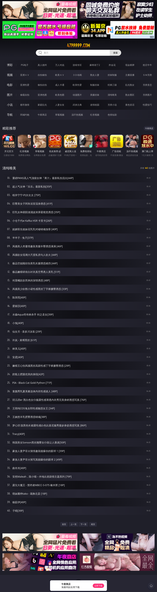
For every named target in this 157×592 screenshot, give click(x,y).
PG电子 (24, 65)
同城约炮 (24, 114)
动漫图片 (77, 94)
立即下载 (98, 585)
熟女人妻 (94, 74)
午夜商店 (42, 114)
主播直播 (129, 74)
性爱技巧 (147, 104)
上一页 (74, 524)
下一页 (83, 524)
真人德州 (42, 65)
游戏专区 (77, 65)
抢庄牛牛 (147, 65)
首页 (64, 524)
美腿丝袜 (94, 94)
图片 (10, 95)
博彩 (10, 65)
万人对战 (59, 65)
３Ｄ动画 (77, 74)
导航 (10, 115)
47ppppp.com (78, 45)
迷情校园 (94, 104)
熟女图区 (129, 94)
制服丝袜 (94, 84)
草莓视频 (59, 114)
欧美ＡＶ (59, 74)
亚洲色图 (42, 94)
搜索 (115, 52)
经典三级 (112, 84)
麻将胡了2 (95, 65)
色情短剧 (112, 114)
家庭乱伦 (42, 104)
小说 (10, 105)
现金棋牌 (129, 65)
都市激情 (24, 104)
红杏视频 (94, 114)
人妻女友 (59, 104)
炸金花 (112, 65)
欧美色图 (59, 94)
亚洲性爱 (24, 84)
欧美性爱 (77, 84)
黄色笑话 (129, 104)
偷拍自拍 (42, 84)
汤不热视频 (77, 114)
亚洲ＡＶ (24, 74)
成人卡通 (59, 84)
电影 (10, 85)
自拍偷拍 (42, 74)
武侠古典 (77, 104)
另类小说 (112, 104)
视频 (10, 75)
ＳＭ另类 (147, 74)
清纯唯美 (112, 94)
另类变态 (147, 84)
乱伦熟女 (129, 84)
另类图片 (147, 94)
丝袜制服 (112, 74)
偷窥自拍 (24, 94)
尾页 (93, 524)
